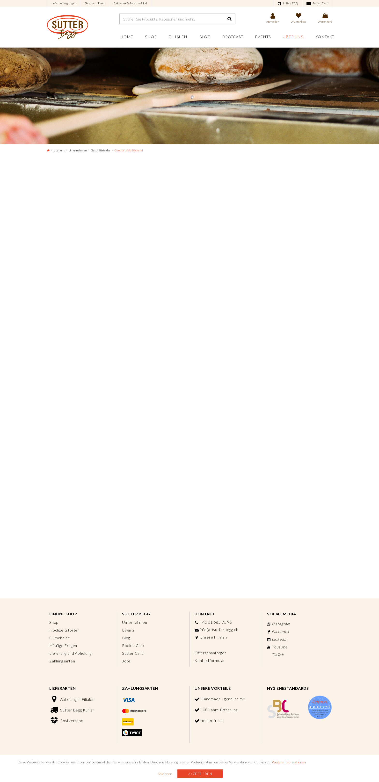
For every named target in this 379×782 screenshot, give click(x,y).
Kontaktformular (210, 660)
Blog (205, 36)
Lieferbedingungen (63, 3)
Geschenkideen (95, 3)
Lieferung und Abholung (70, 653)
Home (126, 36)
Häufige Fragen (63, 645)
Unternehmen (78, 150)
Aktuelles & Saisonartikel (130, 3)
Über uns (293, 36)
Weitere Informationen (289, 762)
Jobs (126, 661)
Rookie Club (133, 645)
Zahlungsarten (62, 661)
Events (263, 36)
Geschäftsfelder (100, 150)
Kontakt (325, 36)
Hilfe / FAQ (288, 3)
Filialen (177, 36)
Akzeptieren (200, 774)
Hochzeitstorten (64, 630)
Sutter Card (317, 3)
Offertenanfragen (211, 652)
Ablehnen (165, 774)
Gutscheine (59, 637)
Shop (151, 36)
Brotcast (232, 36)
